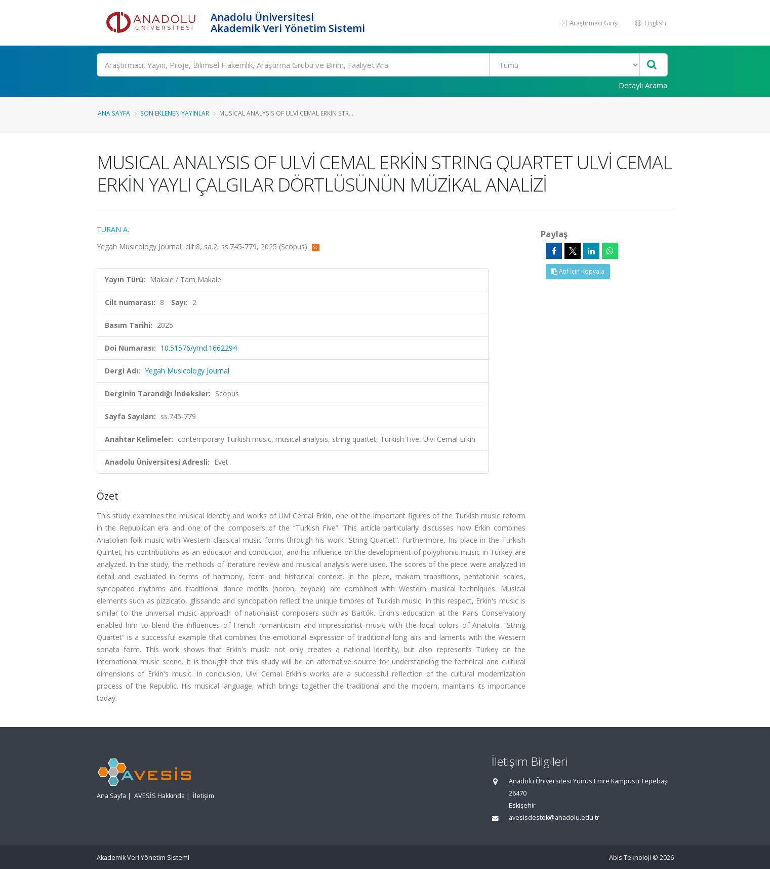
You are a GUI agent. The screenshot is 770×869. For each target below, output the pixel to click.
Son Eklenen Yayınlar (174, 113)
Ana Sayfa (114, 113)
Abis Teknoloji (630, 857)
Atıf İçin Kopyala (577, 271)
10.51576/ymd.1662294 (198, 348)
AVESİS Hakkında (159, 795)
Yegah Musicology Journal (187, 370)
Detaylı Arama (643, 85)
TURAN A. (113, 229)
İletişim (203, 795)
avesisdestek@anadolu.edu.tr (554, 817)
